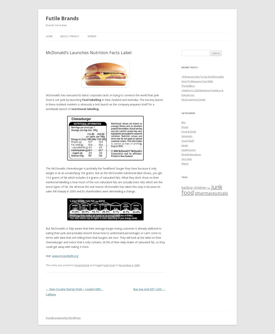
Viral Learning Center (193, 99)
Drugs (184, 127)
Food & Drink (82, 265)
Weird (184, 163)
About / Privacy (69, 36)
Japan (184, 145)
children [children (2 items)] (199, 187)
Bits (183, 122)
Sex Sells (186, 159)
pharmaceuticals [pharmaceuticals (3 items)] (211, 193)
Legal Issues (188, 150)
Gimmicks (186, 136)
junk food (109, 265)
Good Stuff (187, 140)
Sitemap (91, 36)
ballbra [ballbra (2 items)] (187, 187)
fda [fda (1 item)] (208, 188)
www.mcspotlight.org (65, 256)
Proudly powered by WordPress (63, 318)
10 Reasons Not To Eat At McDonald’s (202, 76)
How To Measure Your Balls (197, 81)
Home (49, 36)
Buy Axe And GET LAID (149, 289)
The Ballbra (188, 86)
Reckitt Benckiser (191, 154)
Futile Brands (62, 18)
